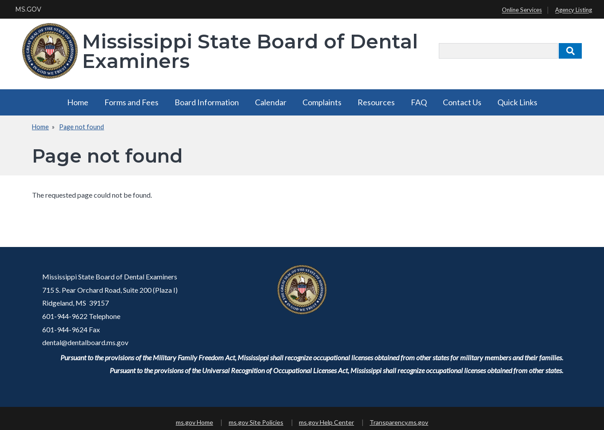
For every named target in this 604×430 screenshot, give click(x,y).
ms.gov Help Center (326, 422)
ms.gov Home (194, 422)
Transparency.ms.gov (399, 422)
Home (77, 102)
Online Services (522, 10)
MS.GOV (28, 9)
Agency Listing (573, 10)
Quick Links (517, 102)
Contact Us (462, 102)
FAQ (419, 102)
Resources (376, 102)
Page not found (81, 127)
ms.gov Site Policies (256, 422)
